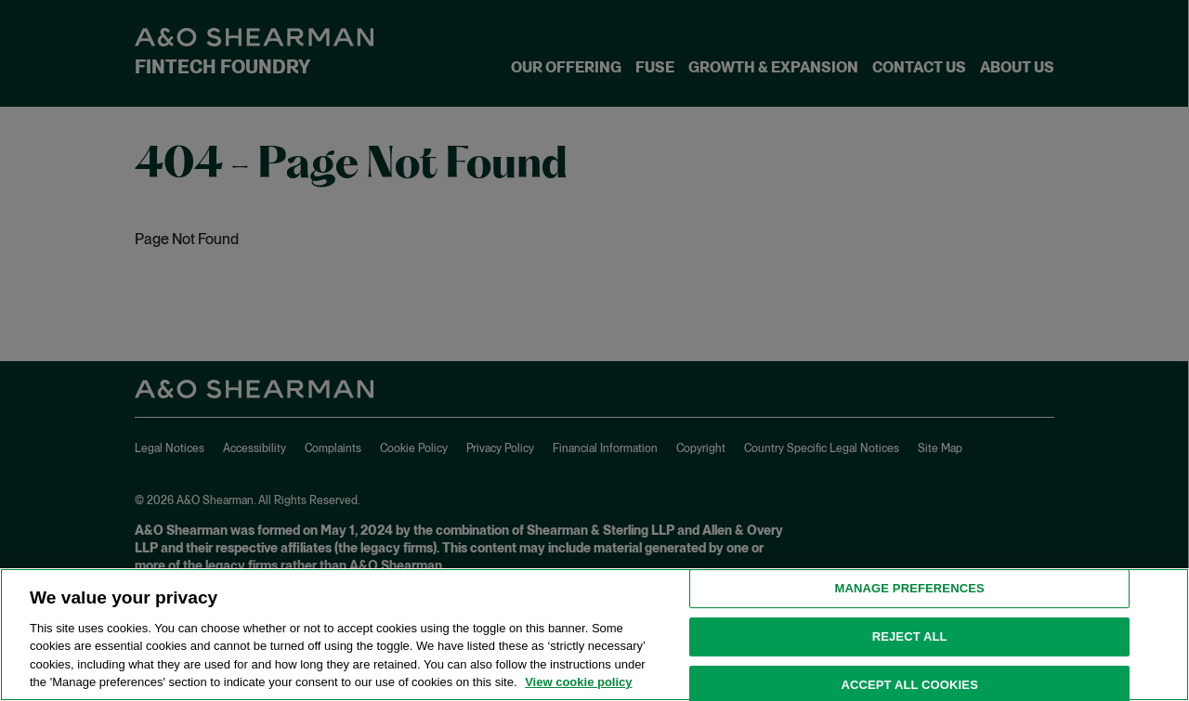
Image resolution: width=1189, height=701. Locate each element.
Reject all (909, 636)
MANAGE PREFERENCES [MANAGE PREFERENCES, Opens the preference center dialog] (910, 589)
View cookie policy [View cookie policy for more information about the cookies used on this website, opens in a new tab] (578, 682)
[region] (594, 634)
